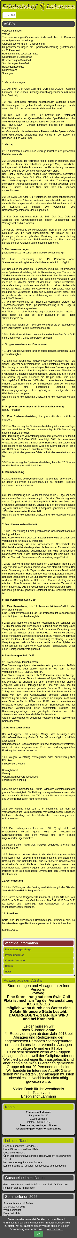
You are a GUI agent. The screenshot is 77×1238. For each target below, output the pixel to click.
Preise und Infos (14, 955)
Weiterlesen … (55, 1229)
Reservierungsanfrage (18, 949)
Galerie (9, 966)
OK (38, 1233)
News (8, 971)
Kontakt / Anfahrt (15, 960)
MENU (9, 15)
